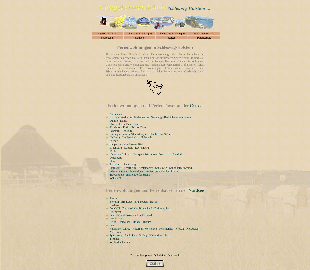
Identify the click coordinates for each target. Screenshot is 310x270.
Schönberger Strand (180, 167)
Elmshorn (115, 127)
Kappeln (114, 144)
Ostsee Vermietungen (139, 33)
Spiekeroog (116, 235)
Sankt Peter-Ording (136, 235)
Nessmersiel (166, 228)
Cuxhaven (115, 205)
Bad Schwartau (172, 117)
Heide (113, 221)
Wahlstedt (115, 177)
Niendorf (177, 154)
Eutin (126, 127)
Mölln (113, 151)
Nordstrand (116, 232)
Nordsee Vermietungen (172, 33)
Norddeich (192, 228)
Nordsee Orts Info (204, 33)
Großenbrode (154, 134)
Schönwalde (134, 171)
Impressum (107, 37)
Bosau (187, 117)
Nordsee (196, 190)
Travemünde (117, 174)
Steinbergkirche (169, 171)
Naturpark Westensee (145, 154)
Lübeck (128, 147)
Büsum (154, 201)
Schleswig (161, 167)
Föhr (112, 215)
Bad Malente (136, 117)
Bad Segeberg (154, 117)
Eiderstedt (115, 211)
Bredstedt (126, 201)
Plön (112, 161)
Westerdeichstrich (120, 242)
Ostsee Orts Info (107, 33)
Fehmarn (115, 130)
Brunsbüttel (141, 201)
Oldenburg (116, 157)
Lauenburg (116, 147)
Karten (172, 37)
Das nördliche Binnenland (124, 124)
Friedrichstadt (145, 215)
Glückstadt (116, 218)
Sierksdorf (115, 167)
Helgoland (124, 221)
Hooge (136, 221)
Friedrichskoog (125, 215)
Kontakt (139, 37)
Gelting (114, 134)
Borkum (114, 201)
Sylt (167, 235)
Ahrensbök (116, 113)
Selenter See (151, 171)
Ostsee (196, 105)
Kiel (140, 144)
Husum (147, 221)
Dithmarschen (162, 208)
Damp (123, 120)
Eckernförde (138, 127)
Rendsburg (130, 164)
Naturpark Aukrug (120, 154)
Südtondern (155, 235)
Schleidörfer (146, 167)
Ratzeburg (115, 164)
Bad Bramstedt (118, 117)
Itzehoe (114, 140)
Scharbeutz (130, 167)
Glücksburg (137, 134)
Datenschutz (204, 37)
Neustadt (164, 154)
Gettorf (124, 134)
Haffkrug (115, 137)
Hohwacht (146, 137)
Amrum (114, 198)
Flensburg (127, 130)
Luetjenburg (142, 147)
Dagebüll (115, 208)
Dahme (114, 120)
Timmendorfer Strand (137, 174)
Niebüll (180, 228)
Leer (112, 225)
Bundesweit (173, 255)
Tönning (114, 238)
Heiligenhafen (130, 137)
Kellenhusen (129, 144)
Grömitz (169, 134)
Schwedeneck (117, 171)
